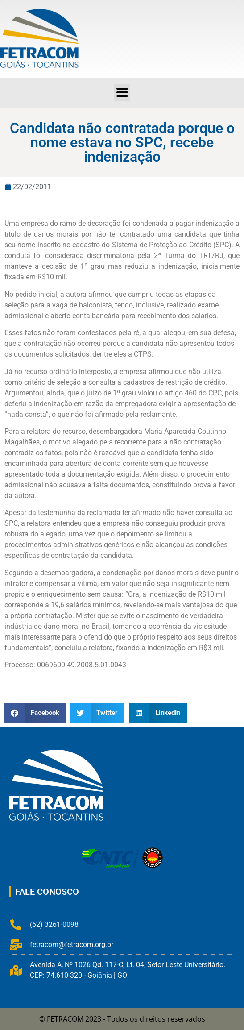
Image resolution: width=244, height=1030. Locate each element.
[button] (122, 92)
